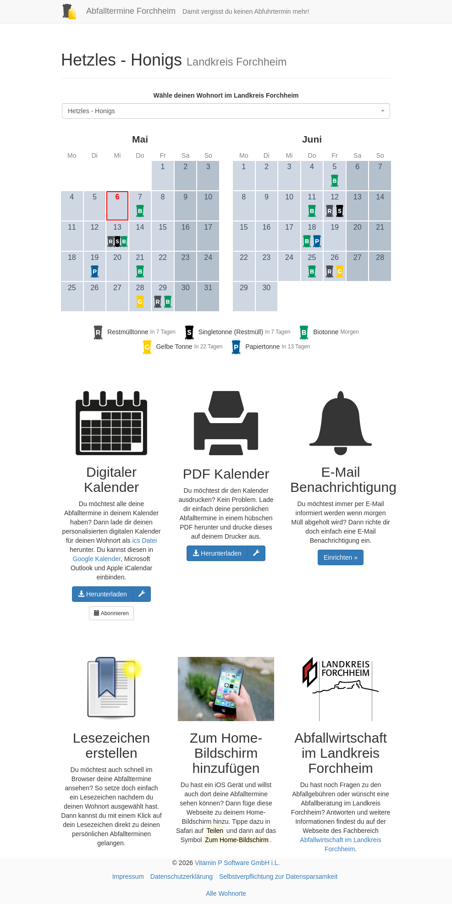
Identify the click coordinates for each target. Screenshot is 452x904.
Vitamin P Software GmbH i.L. (237, 862)
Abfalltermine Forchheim (115, 11)
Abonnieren (111, 613)
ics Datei (144, 540)
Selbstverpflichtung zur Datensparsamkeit (278, 876)
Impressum (128, 876)
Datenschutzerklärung (181, 876)
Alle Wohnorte (226, 893)
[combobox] (226, 111)
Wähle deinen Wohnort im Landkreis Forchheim (225, 95)
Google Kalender (97, 558)
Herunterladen (102, 594)
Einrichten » (341, 557)
